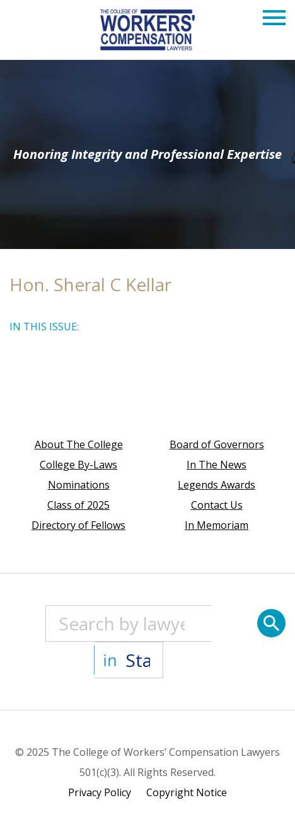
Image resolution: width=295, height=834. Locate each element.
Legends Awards (216, 485)
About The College (79, 444)
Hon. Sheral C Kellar (90, 284)
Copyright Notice (186, 792)
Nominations (79, 485)
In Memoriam (216, 525)
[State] (128, 660)
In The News (216, 465)
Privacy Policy (99, 792)
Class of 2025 (78, 505)
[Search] (271, 623)
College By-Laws (78, 465)
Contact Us (217, 505)
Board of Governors (217, 444)
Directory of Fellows (78, 525)
